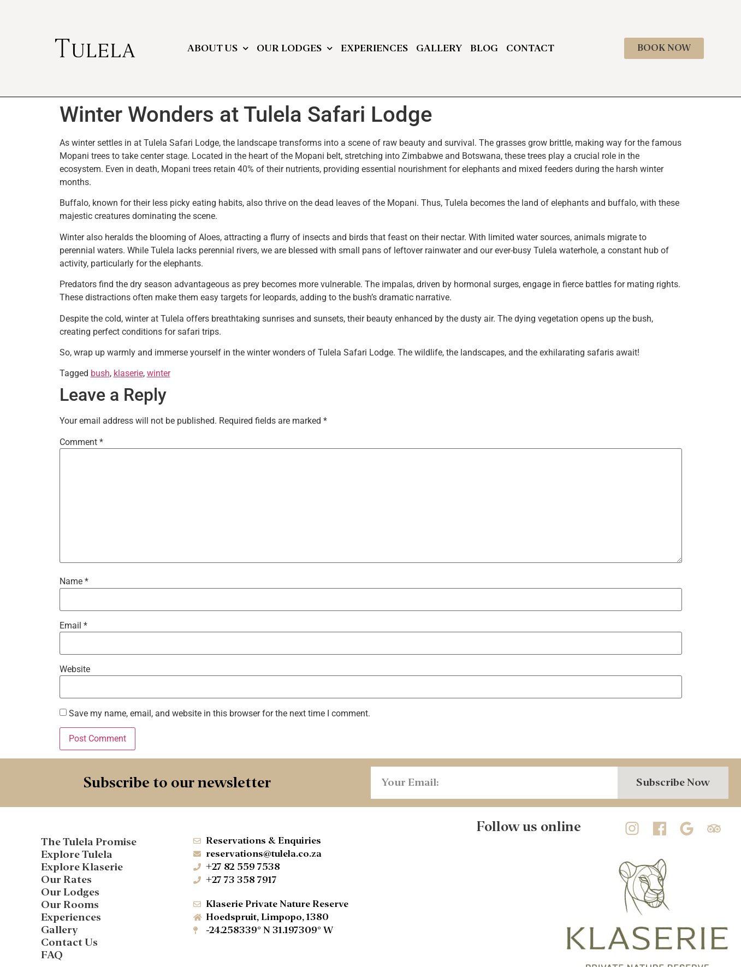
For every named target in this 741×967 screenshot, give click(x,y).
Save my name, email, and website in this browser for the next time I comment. (219, 713)
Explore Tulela (76, 854)
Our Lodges (295, 48)
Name (74, 581)
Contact (530, 48)
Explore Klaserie (82, 867)
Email (73, 625)
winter (158, 373)
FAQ (52, 954)
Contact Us (69, 942)
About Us (217, 48)
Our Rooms (70, 904)
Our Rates (66, 879)
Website (75, 669)
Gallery (439, 48)
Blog (484, 48)
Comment (81, 442)
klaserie (128, 373)
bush (100, 373)
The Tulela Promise (89, 841)
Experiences (374, 48)
